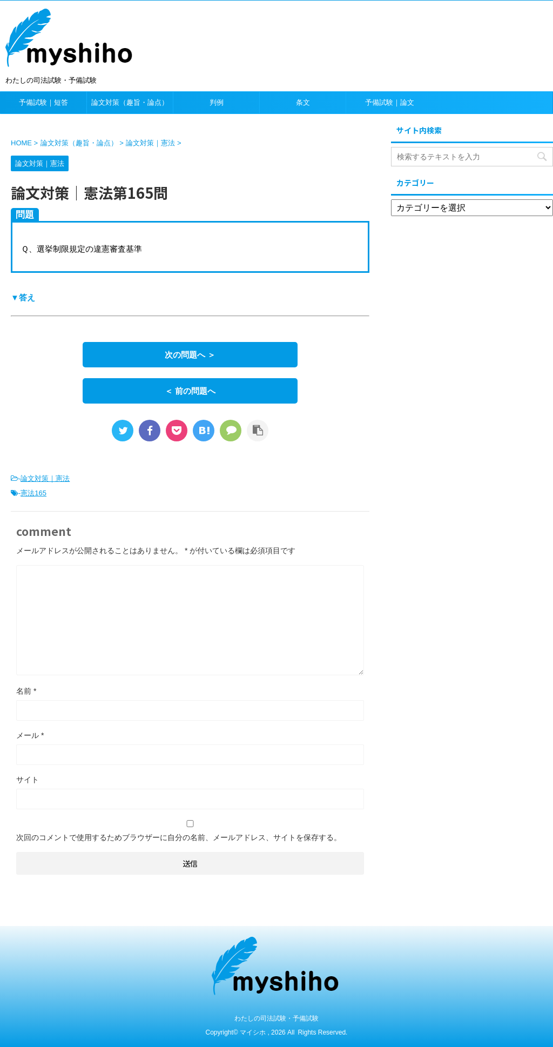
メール (30, 735)
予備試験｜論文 (389, 102)
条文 (303, 102)
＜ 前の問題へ (190, 390)
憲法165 (33, 493)
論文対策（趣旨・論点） (129, 102)
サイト (27, 779)
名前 (26, 691)
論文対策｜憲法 (45, 478)
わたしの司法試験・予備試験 (276, 1018)
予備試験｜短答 (43, 102)
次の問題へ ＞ (190, 354)
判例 (217, 102)
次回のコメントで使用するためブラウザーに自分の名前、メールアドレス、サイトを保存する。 (178, 837)
